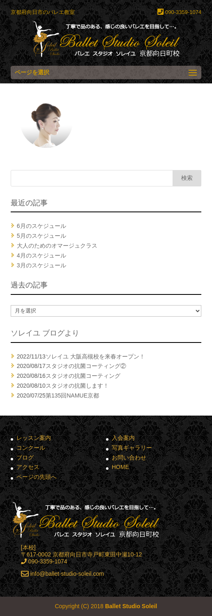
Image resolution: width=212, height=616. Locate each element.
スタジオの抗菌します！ (77, 385)
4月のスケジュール (41, 255)
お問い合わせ (129, 457)
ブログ (25, 457)
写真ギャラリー (132, 447)
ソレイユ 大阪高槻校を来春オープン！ (95, 356)
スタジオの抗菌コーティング (83, 375)
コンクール (30, 447)
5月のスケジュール (41, 235)
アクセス (27, 467)
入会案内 (123, 437)
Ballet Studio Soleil (131, 606)
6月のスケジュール (41, 226)
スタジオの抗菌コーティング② (86, 366)
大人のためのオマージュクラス (57, 245)
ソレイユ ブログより (45, 333)
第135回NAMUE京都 (72, 395)
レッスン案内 (33, 437)
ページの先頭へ (36, 476)
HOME (120, 467)
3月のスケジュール (41, 265)
